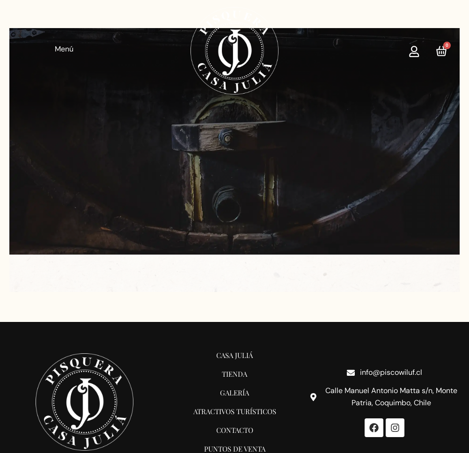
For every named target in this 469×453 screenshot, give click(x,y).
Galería (234, 392)
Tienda (234, 373)
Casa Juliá (234, 354)
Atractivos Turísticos (234, 411)
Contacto (234, 429)
